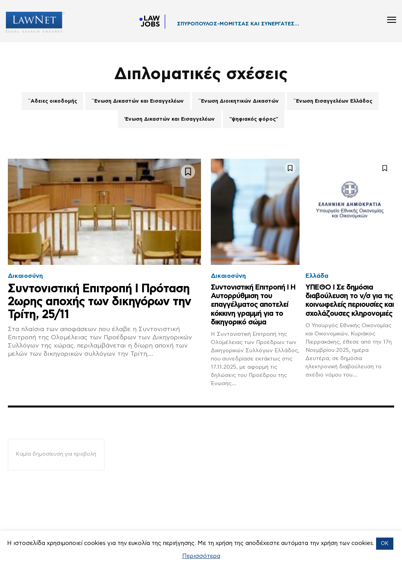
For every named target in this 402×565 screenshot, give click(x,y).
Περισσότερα (201, 556)
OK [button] (385, 543)
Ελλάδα (316, 276)
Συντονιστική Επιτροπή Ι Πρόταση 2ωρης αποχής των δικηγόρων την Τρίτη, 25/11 (99, 302)
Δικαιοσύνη (25, 276)
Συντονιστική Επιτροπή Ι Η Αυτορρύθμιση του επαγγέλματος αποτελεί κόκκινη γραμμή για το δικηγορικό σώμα (252, 304)
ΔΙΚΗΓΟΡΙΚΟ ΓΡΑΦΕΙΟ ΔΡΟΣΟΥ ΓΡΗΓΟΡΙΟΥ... (236, 26)
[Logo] (32, 22)
